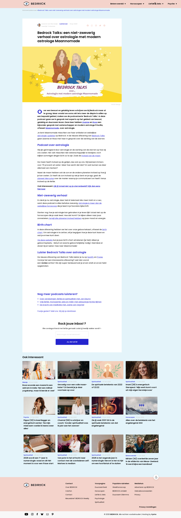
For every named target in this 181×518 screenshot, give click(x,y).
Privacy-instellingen (147, 507)
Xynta (153, 514)
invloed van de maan (90, 155)
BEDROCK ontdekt (120, 491)
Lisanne (85, 122)
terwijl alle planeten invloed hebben (65, 218)
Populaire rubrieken (121, 483)
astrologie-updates (46, 135)
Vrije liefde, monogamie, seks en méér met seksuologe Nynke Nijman (70, 301)
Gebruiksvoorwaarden (143, 491)
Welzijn (144, 3)
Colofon (68, 491)
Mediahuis (139, 483)
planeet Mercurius (45, 178)
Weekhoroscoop (119, 487)
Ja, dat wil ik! (72, 342)
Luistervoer (32, 10)
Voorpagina (100, 483)
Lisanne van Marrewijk (49, 24)
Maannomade (52, 128)
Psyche (130, 3)
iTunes (100, 257)
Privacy (137, 495)
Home (24, 10)
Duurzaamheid (101, 487)
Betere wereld (76, 3)
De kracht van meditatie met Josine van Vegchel (62, 304)
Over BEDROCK (71, 487)
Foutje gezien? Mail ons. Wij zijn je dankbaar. (56, 311)
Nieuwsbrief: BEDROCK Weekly (77, 498)
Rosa (95, 122)
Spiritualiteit (99, 502)
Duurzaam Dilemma (121, 495)
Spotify (90, 257)
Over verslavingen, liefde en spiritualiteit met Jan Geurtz (65, 299)
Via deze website (45, 240)
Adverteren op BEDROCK (144, 487)
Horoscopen (95, 3)
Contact (69, 483)
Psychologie (99, 498)
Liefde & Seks (114, 3)
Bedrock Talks (98, 135)
